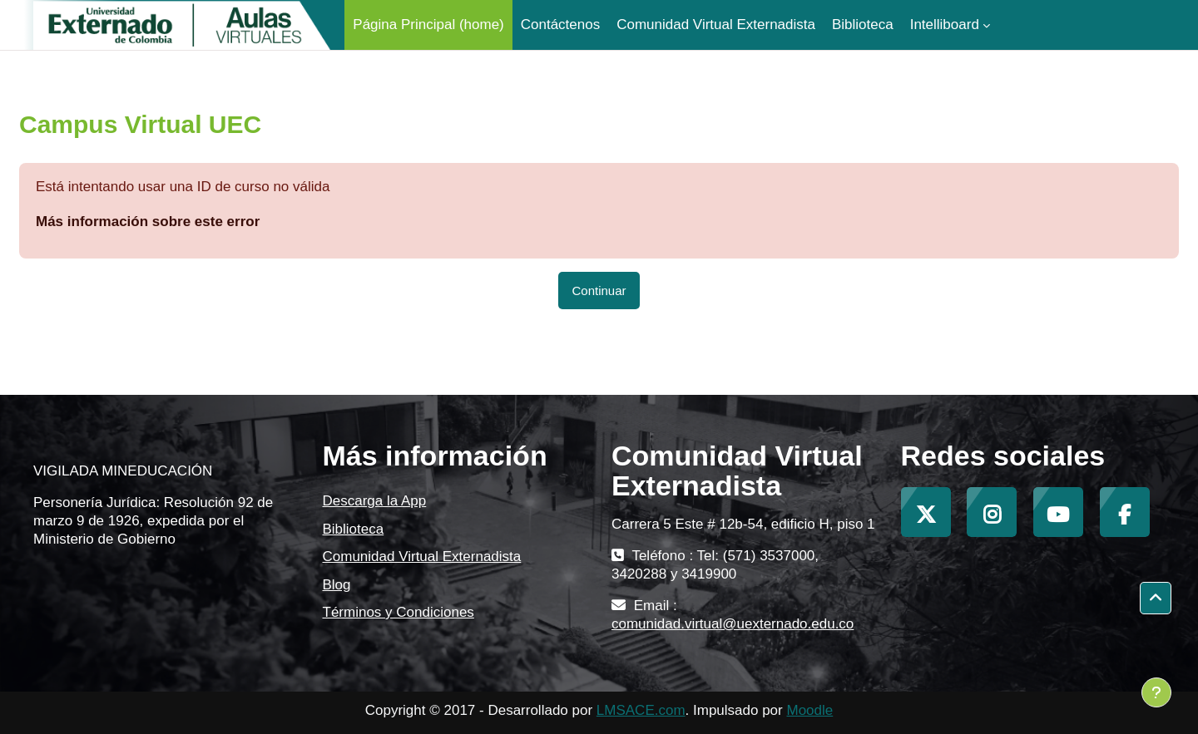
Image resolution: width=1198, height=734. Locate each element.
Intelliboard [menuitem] (944, 24)
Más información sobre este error (148, 221)
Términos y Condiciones (398, 612)
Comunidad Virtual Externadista (422, 556)
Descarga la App (375, 501)
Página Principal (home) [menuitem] (428, 24)
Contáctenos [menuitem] (560, 24)
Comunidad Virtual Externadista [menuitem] (715, 24)
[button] (1155, 598)
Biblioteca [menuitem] (863, 24)
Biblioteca (353, 529)
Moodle (809, 710)
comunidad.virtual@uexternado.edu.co (732, 624)
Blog (337, 585)
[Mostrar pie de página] (1156, 692)
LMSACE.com (641, 710)
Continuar (599, 290)
